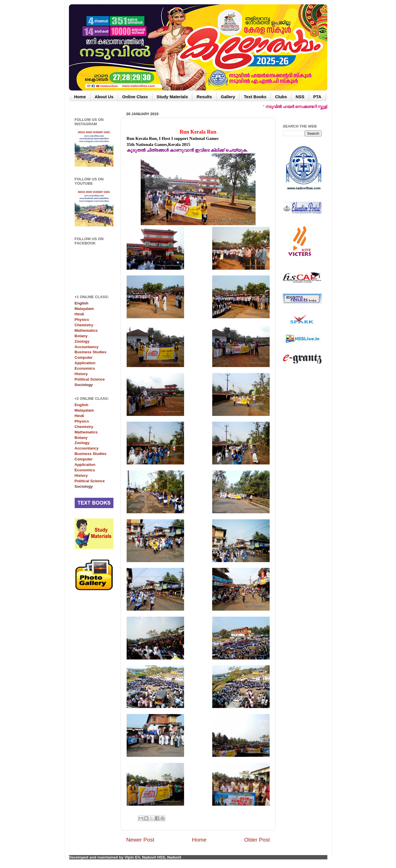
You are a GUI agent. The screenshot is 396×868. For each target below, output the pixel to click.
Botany (81, 336)
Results (204, 96)
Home (80, 96)
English (81, 405)
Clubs (281, 96)
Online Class (135, 96)
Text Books (255, 96)
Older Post (257, 840)
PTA (317, 96)
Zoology (82, 341)
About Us (103, 96)
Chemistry (84, 325)
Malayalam (84, 308)
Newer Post (140, 840)
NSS (300, 96)
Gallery (228, 96)
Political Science (90, 379)
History (81, 374)
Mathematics (86, 330)
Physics (82, 319)
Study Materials (172, 96)
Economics (85, 368)
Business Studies (91, 352)
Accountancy (87, 347)
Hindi (79, 314)
